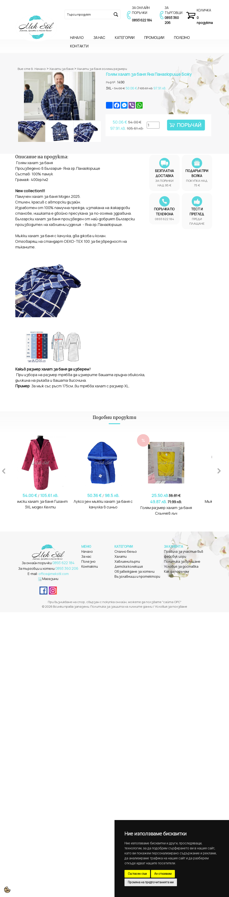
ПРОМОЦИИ (154, 37)
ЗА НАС (99, 37)
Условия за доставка (181, 566)
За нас (86, 556)
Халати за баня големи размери (102, 69)
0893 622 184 (142, 20)
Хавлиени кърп (126, 561)
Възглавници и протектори (137, 576)
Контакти (89, 566)
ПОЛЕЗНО (182, 37)
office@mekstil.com (54, 573)
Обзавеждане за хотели (134, 571)
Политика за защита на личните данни (121, 606)
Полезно (88, 561)
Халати (120, 556)
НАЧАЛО (77, 37)
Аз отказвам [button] (163, 873)
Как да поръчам (176, 571)
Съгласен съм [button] (137, 873)
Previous (4, 470)
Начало (40, 69)
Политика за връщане (182, 561)
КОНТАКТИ (79, 46)
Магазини (50, 578)
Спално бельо (125, 551)
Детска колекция (128, 566)
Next (219, 470)
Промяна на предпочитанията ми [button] (151, 882)
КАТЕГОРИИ (124, 37)
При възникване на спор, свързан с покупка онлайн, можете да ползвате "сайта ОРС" (114, 602)
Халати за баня (61, 69)
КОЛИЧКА (204, 10)
